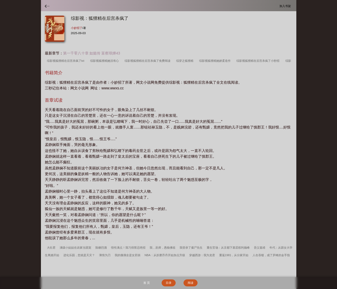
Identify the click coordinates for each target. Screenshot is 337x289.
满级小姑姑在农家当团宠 (75, 247)
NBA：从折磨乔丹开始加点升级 (165, 255)
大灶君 (51, 247)
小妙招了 (76, 27)
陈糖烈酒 (101, 247)
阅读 (190, 282)
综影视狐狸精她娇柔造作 (215, 60)
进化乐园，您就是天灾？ (79, 255)
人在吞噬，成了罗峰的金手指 (271, 255)
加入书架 (285, 5)
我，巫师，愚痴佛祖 (162, 247)
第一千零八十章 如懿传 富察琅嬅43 (91, 53)
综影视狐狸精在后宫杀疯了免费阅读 (148, 60)
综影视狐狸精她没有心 (105, 60)
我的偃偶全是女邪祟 (127, 255)
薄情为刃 (105, 255)
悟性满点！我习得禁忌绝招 (128, 247)
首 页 (146, 282)
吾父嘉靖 (259, 247)
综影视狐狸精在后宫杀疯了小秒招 (258, 60)
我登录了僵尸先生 (191, 247)
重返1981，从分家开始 (234, 255)
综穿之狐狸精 (185, 60)
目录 (168, 282)
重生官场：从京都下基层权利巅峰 (228, 247)
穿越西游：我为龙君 (202, 255)
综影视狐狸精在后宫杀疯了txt (66, 60)
